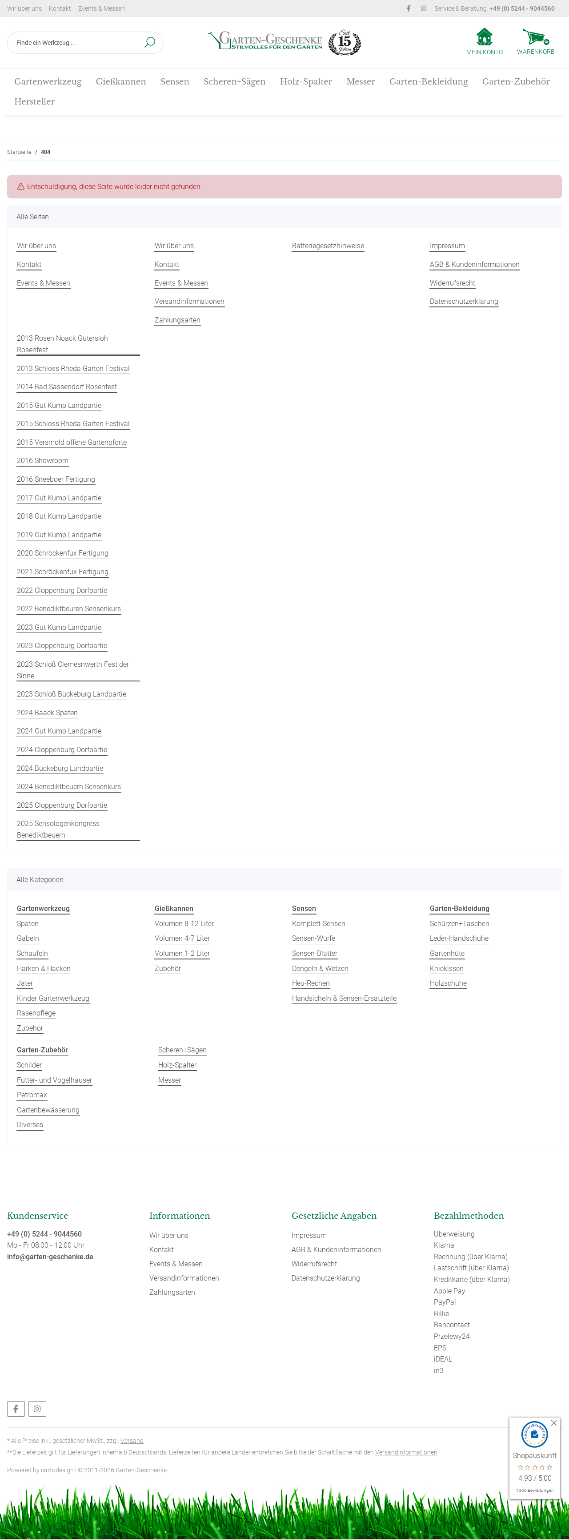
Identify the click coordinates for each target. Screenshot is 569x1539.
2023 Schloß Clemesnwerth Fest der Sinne (73, 670)
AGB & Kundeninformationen (475, 264)
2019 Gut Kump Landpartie (59, 535)
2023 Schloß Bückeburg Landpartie (71, 694)
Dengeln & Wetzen (320, 968)
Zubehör (30, 1028)
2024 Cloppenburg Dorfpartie (62, 749)
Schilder (29, 1065)
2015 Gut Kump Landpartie (59, 405)
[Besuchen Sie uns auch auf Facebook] (16, 1409)
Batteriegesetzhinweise (328, 246)
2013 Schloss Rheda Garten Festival (73, 368)
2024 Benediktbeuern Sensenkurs (69, 786)
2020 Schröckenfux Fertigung (62, 553)
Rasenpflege (36, 1013)
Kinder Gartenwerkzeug (53, 998)
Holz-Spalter (177, 1065)
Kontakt (60, 8)
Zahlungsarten (177, 320)
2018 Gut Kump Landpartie (59, 516)
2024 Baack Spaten (47, 713)
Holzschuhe (448, 983)
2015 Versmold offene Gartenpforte (72, 442)
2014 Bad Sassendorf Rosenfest (67, 387)
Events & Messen (101, 8)
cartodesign (57, 1470)
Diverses (30, 1124)
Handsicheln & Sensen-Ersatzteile (344, 998)
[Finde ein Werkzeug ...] (72, 43)
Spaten (28, 923)
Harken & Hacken (44, 968)
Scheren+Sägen (182, 1050)
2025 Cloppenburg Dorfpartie (62, 805)
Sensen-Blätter (314, 953)
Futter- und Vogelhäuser (54, 1080)
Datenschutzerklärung (464, 301)
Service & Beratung (495, 8)
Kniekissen (447, 968)
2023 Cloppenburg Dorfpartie (62, 645)
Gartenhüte (447, 953)
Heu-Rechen (311, 983)
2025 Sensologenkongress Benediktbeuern (58, 829)
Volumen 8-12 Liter (184, 923)
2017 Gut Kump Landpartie (59, 498)
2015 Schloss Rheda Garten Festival (73, 423)
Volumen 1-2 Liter (182, 953)
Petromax (32, 1095)
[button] (484, 42)
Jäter (25, 983)
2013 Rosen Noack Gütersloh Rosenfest (62, 344)
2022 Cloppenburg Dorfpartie (62, 590)
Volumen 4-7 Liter (182, 938)
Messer (169, 1080)
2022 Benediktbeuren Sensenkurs (69, 608)
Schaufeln (32, 953)
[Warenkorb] (536, 43)
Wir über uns (24, 8)
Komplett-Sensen (318, 923)
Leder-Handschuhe (459, 938)
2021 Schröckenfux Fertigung (62, 572)
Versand (132, 1440)
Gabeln (28, 938)
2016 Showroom (42, 460)
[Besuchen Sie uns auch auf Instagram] (37, 1409)
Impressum (447, 246)
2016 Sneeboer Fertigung (56, 479)
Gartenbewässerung (48, 1110)
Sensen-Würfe (313, 938)
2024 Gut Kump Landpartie (59, 731)
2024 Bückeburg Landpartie (60, 768)
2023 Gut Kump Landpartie (59, 627)
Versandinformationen (189, 301)
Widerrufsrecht (452, 283)
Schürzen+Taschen (459, 923)
